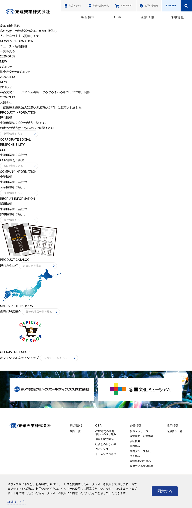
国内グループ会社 (140, 451)
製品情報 (88, 17)
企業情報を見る (13, 192)
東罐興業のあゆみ (140, 460)
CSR (118, 17)
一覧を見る (7, 51)
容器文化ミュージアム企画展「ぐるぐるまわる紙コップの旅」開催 (45, 92)
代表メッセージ (139, 431)
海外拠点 (135, 456)
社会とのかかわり (105, 444)
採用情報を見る (13, 219)
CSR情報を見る (13, 165)
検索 (186, 6)
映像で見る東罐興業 (141, 465)
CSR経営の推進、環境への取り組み (106, 433)
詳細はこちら (17, 501)
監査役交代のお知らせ (15, 71)
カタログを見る (32, 265)
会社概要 (135, 441)
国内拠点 (135, 446)
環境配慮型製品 (104, 439)
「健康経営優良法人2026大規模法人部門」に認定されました (41, 107)
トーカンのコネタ (105, 454)
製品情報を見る (13, 133)
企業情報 (147, 17)
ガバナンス (101, 449)
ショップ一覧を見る (56, 357)
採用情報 (177, 17)
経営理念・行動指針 (141, 436)
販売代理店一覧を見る (39, 311)
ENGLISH (171, 5)
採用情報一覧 (174, 431)
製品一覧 (75, 431)
